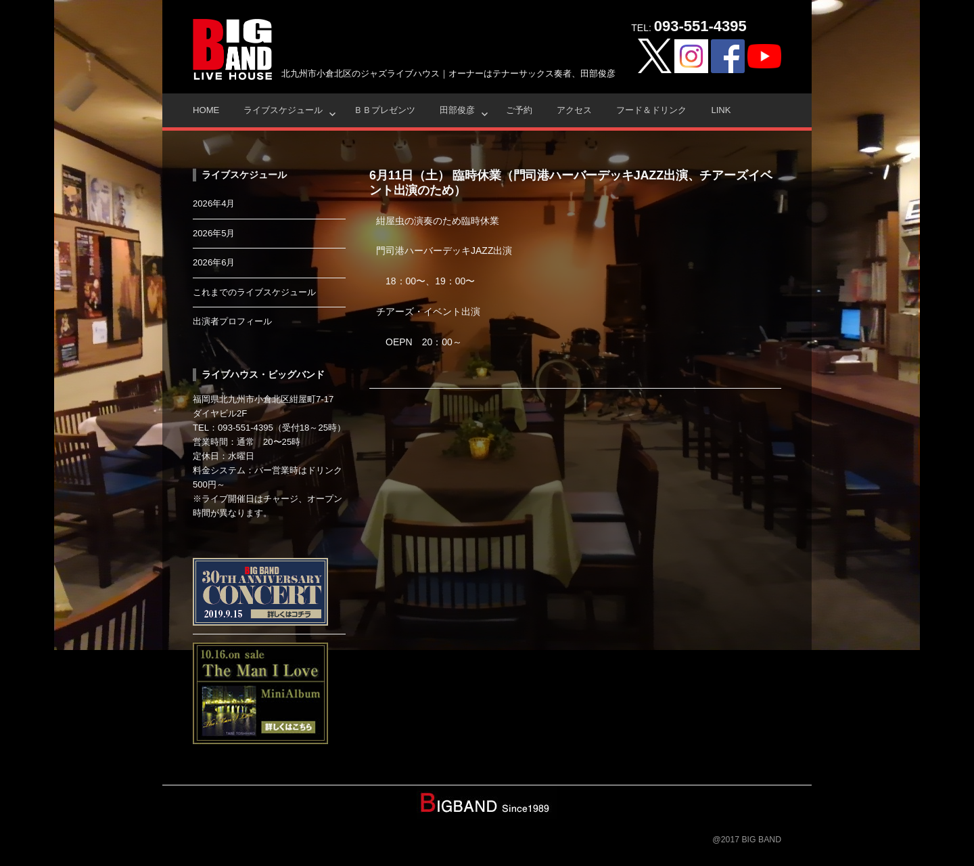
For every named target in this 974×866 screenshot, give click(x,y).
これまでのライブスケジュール (254, 292)
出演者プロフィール (232, 321)
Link (720, 110)
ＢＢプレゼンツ (384, 110)
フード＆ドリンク (651, 110)
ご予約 (519, 110)
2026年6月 (214, 262)
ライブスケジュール (283, 110)
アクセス (574, 110)
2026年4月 (214, 203)
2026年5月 (214, 233)
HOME (206, 110)
